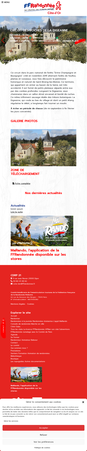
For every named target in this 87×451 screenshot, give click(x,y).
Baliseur (34, 340)
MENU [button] (6, 2)
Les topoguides (17, 361)
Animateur (25, 340)
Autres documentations (35, 361)
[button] (83, 402)
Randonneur (16, 340)
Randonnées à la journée (21, 321)
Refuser (43, 435)
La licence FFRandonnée (34, 329)
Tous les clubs (17, 329)
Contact (14, 342)
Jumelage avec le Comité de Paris (37, 332)
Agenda (14, 334)
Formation (22, 353)
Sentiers (14, 353)
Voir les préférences (44, 442)
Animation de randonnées (38, 353)
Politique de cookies (42, 448)
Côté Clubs (15, 326)
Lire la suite (17, 212)
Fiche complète (21, 183)
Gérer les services (11, 421)
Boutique (14, 358)
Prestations (15, 350)
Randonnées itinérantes (43, 321)
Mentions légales (18, 304)
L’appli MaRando (60, 321)
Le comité (15, 345)
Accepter (43, 427)
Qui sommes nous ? (19, 348)
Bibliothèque (16, 356)
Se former (15, 337)
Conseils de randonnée (21, 324)
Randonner (15, 318)
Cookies (30, 304)
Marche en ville (37, 324)
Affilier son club (52, 329)
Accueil (14, 316)
